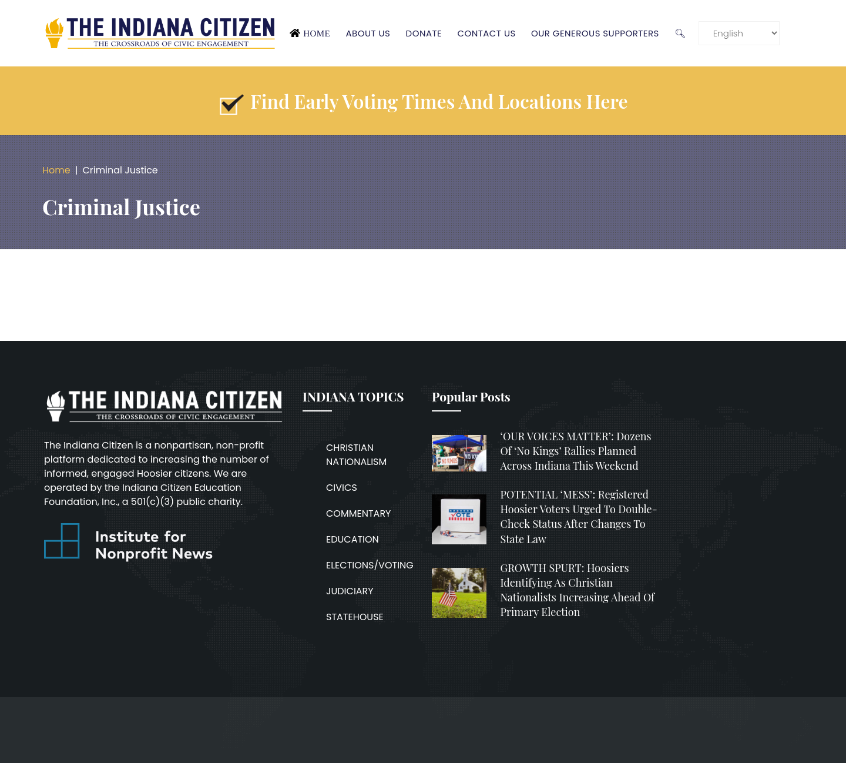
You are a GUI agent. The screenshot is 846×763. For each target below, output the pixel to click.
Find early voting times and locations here (439, 100)
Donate (424, 33)
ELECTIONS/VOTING (370, 565)
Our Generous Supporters (595, 33)
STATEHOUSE (355, 617)
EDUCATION (352, 539)
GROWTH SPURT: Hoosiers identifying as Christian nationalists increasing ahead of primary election (578, 590)
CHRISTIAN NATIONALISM (356, 454)
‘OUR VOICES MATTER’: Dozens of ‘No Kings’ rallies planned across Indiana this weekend (576, 451)
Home (316, 33)
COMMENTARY (358, 513)
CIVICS (341, 487)
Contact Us (486, 33)
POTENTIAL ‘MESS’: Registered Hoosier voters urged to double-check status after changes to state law (579, 516)
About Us (367, 33)
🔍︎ (680, 33)
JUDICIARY (350, 591)
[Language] (739, 33)
